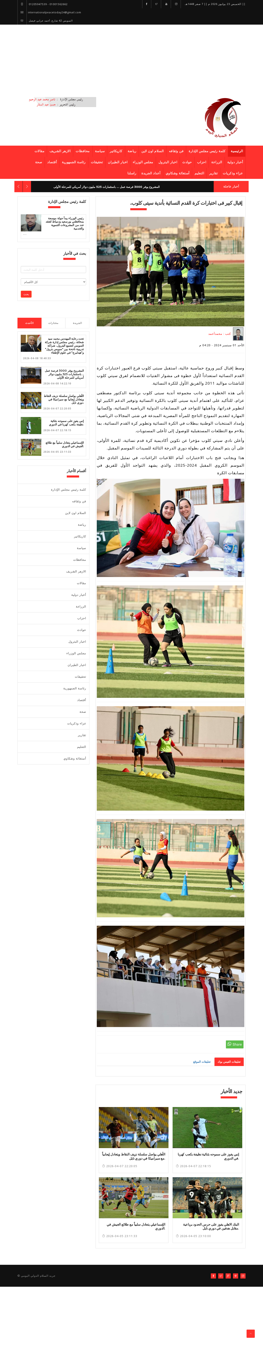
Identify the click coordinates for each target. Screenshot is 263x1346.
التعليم (199, 173)
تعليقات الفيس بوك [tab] (229, 1062)
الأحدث (29, 323)
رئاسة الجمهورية (74, 162)
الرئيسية (237, 151)
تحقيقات (97, 162)
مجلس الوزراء (143, 162)
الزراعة (216, 162)
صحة (38, 162)
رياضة (132, 151)
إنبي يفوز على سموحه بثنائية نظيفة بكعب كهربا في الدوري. (66, 422)
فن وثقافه (176, 151)
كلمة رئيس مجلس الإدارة (207, 151)
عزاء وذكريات (233, 173)
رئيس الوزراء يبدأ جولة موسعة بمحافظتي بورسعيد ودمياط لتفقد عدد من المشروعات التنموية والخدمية (65, 223)
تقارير (213, 173)
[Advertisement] (131, 55)
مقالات (40, 151)
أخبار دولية (235, 162)
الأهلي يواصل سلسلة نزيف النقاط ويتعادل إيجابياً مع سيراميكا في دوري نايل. (64, 399)
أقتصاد (52, 162)
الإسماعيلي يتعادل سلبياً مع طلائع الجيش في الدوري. (65, 444)
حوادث (187, 162)
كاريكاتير (116, 151)
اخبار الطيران (118, 162)
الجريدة (77, 323)
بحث (26, 294)
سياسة (100, 151)
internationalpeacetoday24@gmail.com (49, 12)
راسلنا (131, 173)
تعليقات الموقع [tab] (202, 1062)
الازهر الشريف (60, 151)
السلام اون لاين (152, 151)
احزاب (201, 162)
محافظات (83, 151)
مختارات (53, 323)
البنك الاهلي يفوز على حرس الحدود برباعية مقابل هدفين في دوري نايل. (211, 1226)
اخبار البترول (167, 162)
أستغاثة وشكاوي (177, 173)
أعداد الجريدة (150, 173)
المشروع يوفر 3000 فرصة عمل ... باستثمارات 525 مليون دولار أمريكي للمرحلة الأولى (106, 187)
